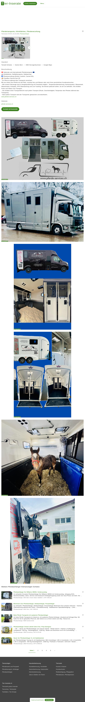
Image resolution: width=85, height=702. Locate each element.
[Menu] (42, 3)
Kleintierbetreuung (35, 672)
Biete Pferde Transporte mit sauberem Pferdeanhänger (30, 615)
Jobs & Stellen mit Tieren (37, 675)
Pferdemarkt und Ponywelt (10, 666)
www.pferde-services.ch (8, 97)
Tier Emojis (12, 692)
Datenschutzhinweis (37, 700)
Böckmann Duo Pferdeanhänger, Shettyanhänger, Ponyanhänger (33, 603)
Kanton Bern (19, 65)
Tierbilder (5, 692)
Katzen (64, 666)
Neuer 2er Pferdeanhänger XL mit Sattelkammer (28, 638)
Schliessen (49, 700)
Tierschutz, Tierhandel (9, 689)
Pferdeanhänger (24, 34)
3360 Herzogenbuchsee (33, 65)
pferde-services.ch (7, 104)
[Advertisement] (42, 18)
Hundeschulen (60, 669)
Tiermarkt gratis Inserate (10, 686)
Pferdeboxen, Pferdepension (65, 675)
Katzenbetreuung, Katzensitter (38, 669)
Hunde (58, 666)
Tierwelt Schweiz (6, 65)
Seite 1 (32, 650)
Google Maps (48, 65)
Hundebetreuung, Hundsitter (38, 666)
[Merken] (83, 31)
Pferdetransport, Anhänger (10, 669)
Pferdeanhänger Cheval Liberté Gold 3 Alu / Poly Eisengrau (32, 627)
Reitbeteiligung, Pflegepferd (65, 672)
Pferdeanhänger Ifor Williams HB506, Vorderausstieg (30, 592)
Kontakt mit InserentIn (10, 109)
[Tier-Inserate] (12, 3)
